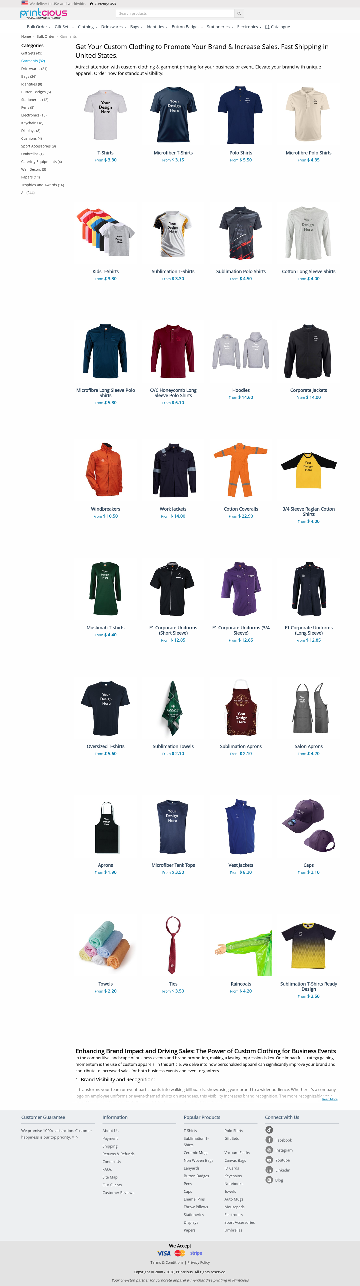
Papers (190, 1230)
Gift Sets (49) (31, 53)
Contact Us (111, 1161)
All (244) (27, 192)
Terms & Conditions (167, 1262)
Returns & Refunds (118, 1153)
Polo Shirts (233, 1130)
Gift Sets (231, 1138)
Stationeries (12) (34, 99)
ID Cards (231, 1168)
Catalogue (278, 26)
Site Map (110, 1177)
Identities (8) (31, 84)
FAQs (107, 1169)
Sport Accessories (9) (38, 146)
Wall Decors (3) (33, 169)
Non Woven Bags (198, 1160)
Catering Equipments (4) (41, 161)
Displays (191, 1222)
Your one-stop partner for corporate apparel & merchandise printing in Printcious (180, 1280)
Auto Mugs (233, 1199)
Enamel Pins (194, 1199)
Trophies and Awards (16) (42, 184)
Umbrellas (233, 1230)
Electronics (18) (33, 115)
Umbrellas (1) (32, 153)
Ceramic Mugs (196, 1152)
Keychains (233, 1175)
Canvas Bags (235, 1160)
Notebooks (233, 1183)
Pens (188, 1183)
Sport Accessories (239, 1222)
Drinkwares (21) (34, 68)
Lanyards (192, 1168)
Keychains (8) (32, 122)
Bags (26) (28, 76)
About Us (110, 1130)
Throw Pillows (196, 1206)
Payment (110, 1138)
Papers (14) (30, 177)
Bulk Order (45, 36)
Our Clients (112, 1184)
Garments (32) (33, 60)
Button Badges (196, 1175)
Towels (230, 1191)
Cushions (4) (31, 138)
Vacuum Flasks (237, 1152)
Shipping (110, 1146)
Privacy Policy (199, 1262)
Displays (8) (30, 130)
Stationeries (194, 1214)
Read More (330, 1099)
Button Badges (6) (36, 91)
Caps (188, 1191)
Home (26, 36)
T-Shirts (190, 1130)
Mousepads (234, 1206)
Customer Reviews (118, 1192)
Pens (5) (27, 107)
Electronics (233, 1214)
